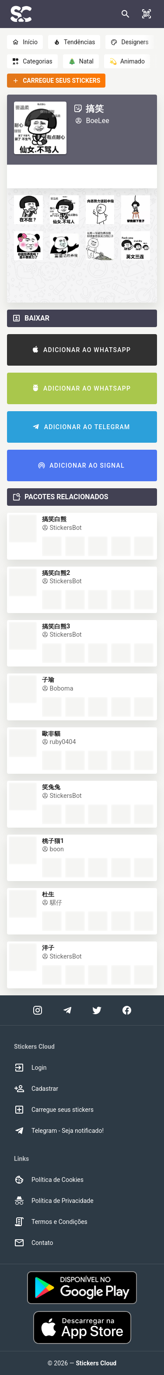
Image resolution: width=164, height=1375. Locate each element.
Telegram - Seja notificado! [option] (59, 1130)
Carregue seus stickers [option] (54, 1109)
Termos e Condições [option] (50, 1221)
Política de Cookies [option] (49, 1179)
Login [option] (30, 1067)
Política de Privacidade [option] (54, 1200)
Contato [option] (33, 1243)
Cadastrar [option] (36, 1088)
